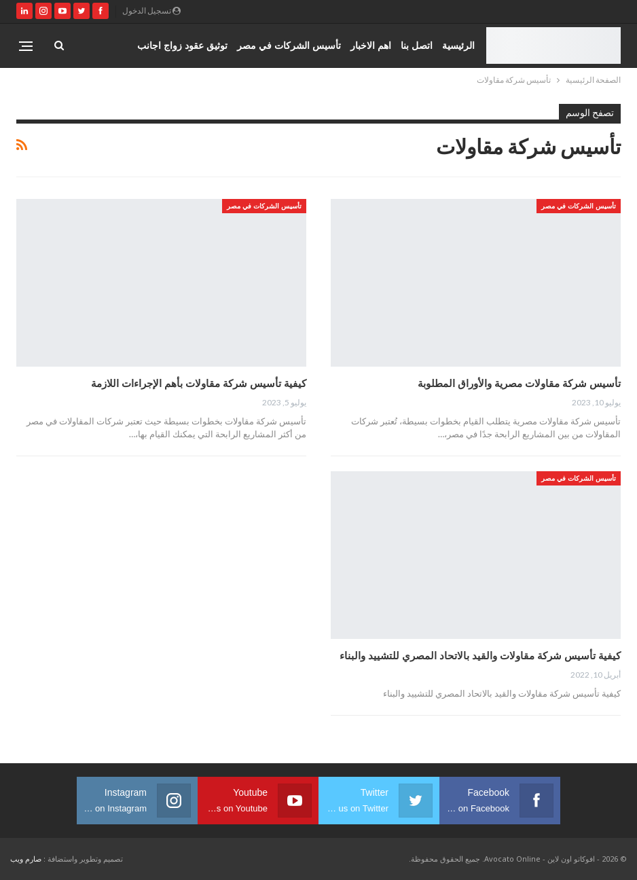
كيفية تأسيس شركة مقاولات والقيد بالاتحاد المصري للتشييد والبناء (480, 655)
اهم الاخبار (370, 45)
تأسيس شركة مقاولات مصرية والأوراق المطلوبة (519, 383)
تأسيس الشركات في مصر (289, 45)
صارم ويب (25, 859)
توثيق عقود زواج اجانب (182, 45)
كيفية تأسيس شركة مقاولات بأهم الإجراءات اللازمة (198, 383)
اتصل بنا (417, 45)
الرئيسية (458, 45)
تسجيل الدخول (151, 10)
